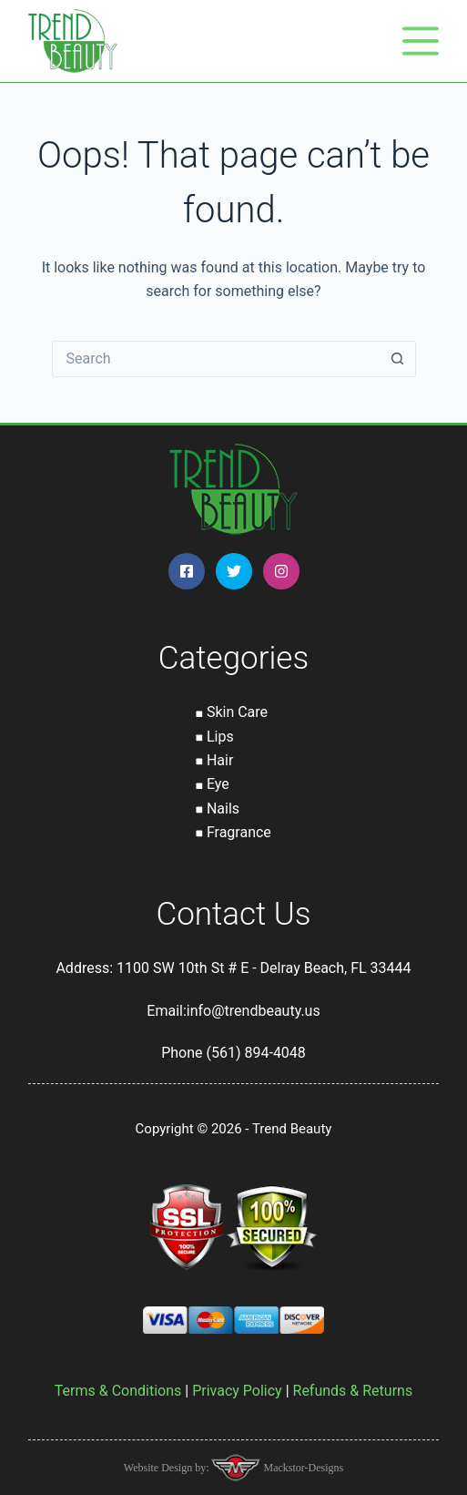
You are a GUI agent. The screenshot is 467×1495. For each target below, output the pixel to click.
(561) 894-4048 (255, 1052)
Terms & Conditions (118, 1390)
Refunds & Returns (353, 1390)
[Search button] (398, 359)
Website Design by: (168, 1467)
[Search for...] (216, 359)
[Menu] (420, 41)
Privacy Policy (237, 1390)
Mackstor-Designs (301, 1467)
